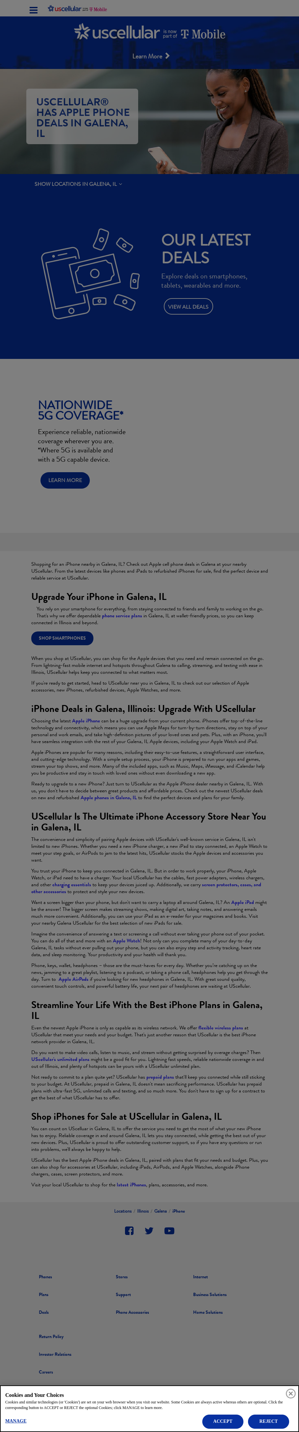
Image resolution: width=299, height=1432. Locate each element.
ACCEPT (222, 1421)
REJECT (268, 1421)
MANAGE (16, 1421)
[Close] (291, 1394)
